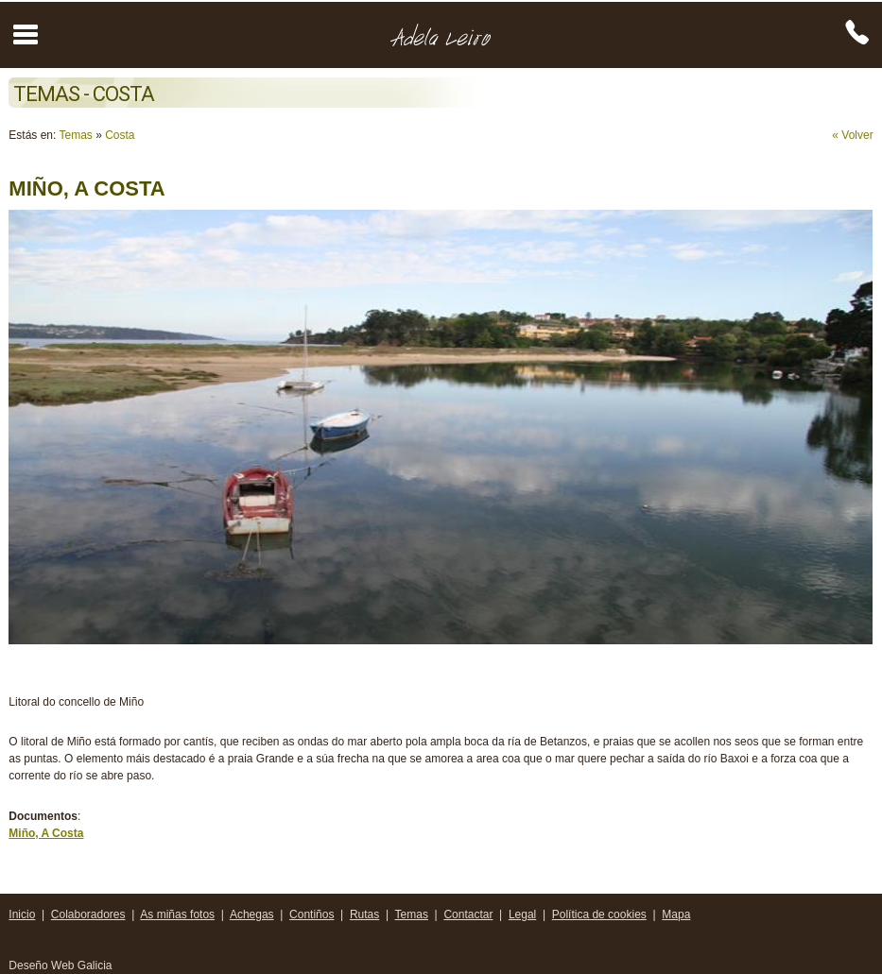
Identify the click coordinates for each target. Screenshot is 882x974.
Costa (119, 135)
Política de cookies (599, 914)
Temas (75, 135)
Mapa (676, 914)
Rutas (364, 914)
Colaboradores (88, 914)
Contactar (468, 914)
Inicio (22, 914)
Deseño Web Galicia (62, 965)
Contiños (311, 914)
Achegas (252, 914)
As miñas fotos (177, 914)
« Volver (852, 135)
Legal (522, 914)
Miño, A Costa (46, 833)
